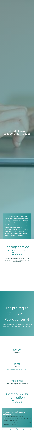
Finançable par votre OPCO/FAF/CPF (17, 369)
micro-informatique (17, 313)
